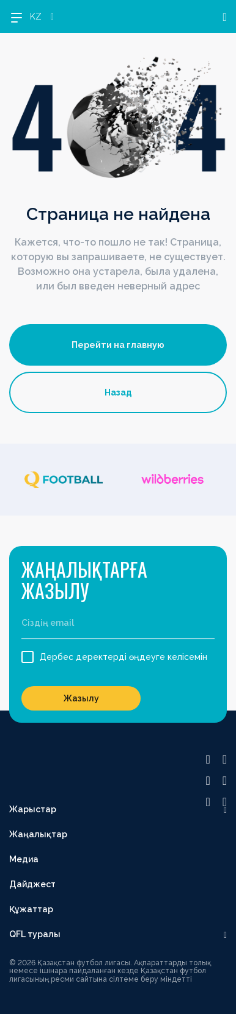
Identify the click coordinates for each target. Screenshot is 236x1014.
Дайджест (32, 884)
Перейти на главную (118, 345)
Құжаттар (31, 909)
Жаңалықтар (38, 834)
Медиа (24, 859)
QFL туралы (35, 934)
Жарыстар (32, 809)
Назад (118, 392)
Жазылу (81, 698)
